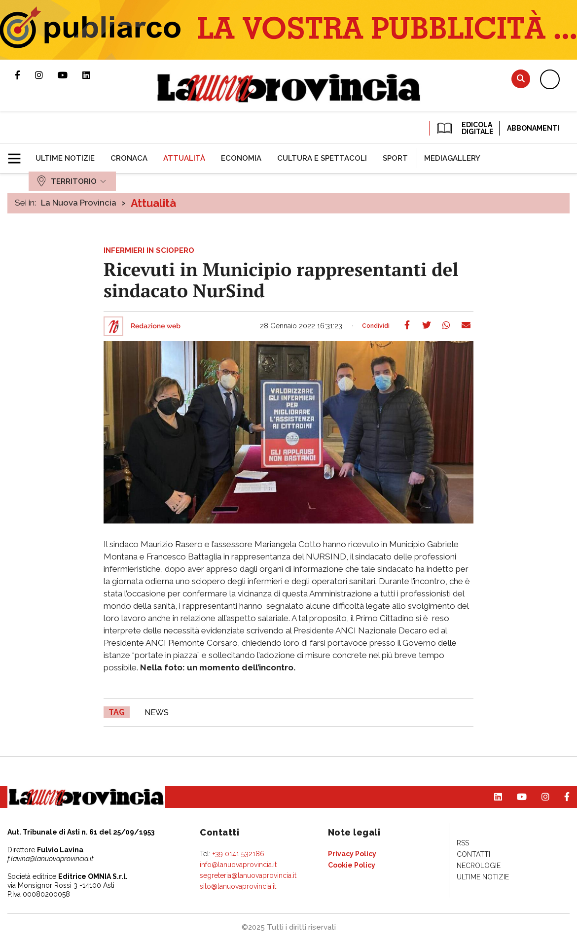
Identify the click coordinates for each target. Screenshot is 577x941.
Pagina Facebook (25, 74)
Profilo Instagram (46, 74)
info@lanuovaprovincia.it (238, 865)
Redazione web (155, 326)
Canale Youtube (70, 74)
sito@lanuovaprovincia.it (238, 886)
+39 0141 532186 (238, 854)
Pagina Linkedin (93, 74)
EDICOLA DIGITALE (464, 128)
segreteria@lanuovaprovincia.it (248, 875)
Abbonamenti (533, 128)
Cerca (520, 79)
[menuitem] (65, 158)
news (156, 712)
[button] (18, 154)
